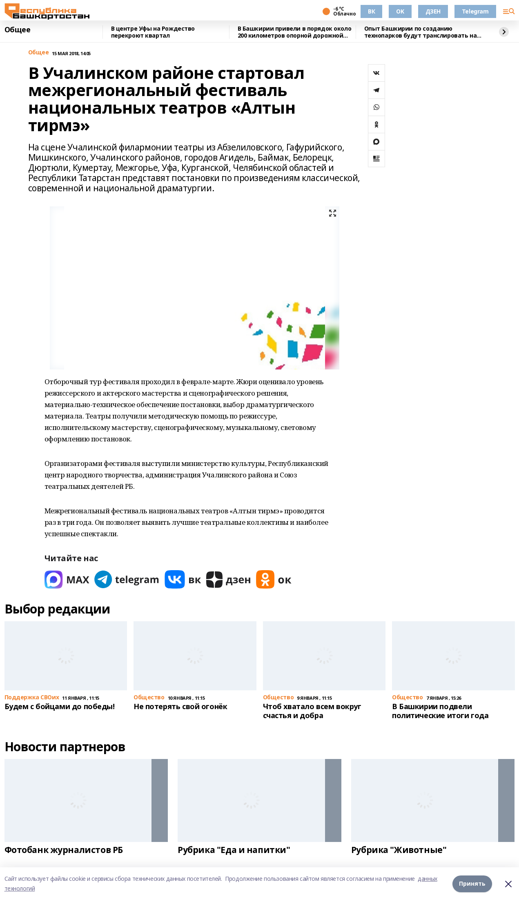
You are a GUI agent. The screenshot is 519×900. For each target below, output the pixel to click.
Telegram (475, 11)
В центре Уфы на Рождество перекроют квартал (153, 32)
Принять (472, 883)
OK (400, 11)
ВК (371, 11)
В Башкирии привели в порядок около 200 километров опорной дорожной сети (295, 32)
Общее (17, 29)
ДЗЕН (433, 11)
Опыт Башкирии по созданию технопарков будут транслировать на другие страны (420, 32)
